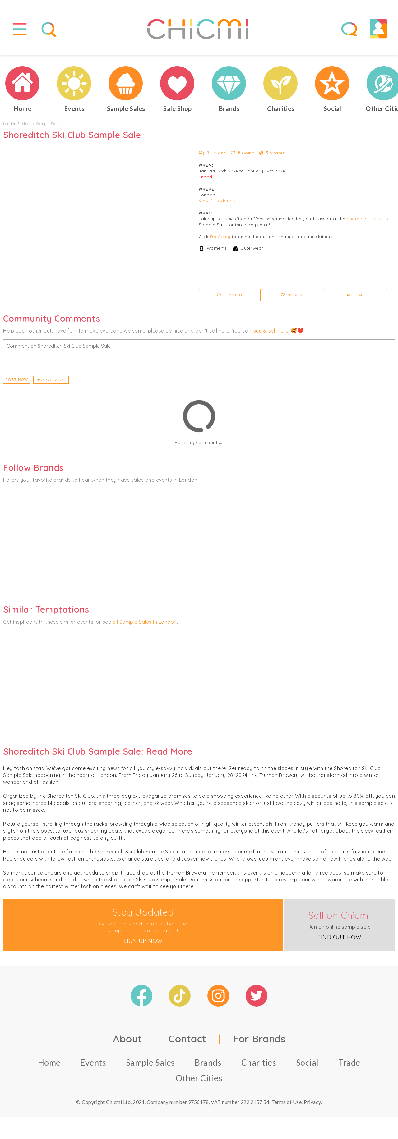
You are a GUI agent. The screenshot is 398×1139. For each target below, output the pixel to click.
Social (307, 1062)
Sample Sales (48, 123)
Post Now (16, 380)
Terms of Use (286, 1102)
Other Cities (199, 1078)
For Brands (259, 1038)
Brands (208, 1062)
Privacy (312, 1102)
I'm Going (220, 236)
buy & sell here (271, 331)
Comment (230, 295)
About (127, 1038)
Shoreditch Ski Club (367, 219)
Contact (187, 1038)
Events (93, 1062)
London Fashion (17, 123)
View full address (217, 201)
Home (49, 1062)
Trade (349, 1062)
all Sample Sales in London (145, 622)
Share (356, 295)
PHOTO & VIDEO (51, 379)
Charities (258, 1062)
